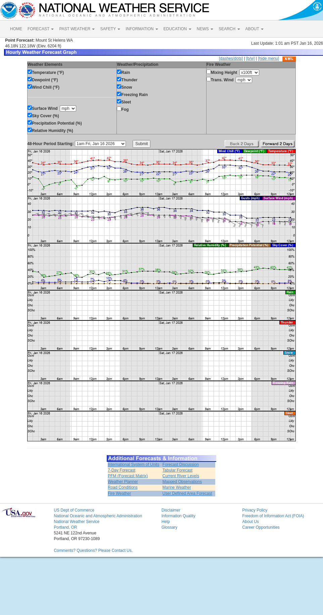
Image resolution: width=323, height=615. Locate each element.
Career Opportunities (260, 527)
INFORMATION (142, 29)
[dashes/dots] (231, 58)
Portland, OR (65, 527)
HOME (16, 29)
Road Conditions (123, 487)
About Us (250, 521)
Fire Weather (119, 493)
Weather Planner (123, 481)
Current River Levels (181, 476)
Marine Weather (177, 487)
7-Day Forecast (121, 470)
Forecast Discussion (181, 464)
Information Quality (178, 516)
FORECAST (41, 29)
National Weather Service (76, 521)
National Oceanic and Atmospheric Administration (98, 516)
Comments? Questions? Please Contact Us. (93, 550)
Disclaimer (171, 510)
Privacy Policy (254, 510)
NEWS (205, 29)
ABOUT (254, 29)
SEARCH (229, 29)
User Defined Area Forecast (187, 493)
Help (166, 521)
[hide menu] (268, 58)
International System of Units (133, 464)
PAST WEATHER (77, 29)
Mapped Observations (182, 481)
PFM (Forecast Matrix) (128, 476)
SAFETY (110, 29)
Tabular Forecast (177, 470)
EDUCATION (177, 29)
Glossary (169, 527)
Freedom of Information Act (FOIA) (273, 516)
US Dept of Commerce (74, 510)
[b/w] (250, 58)
